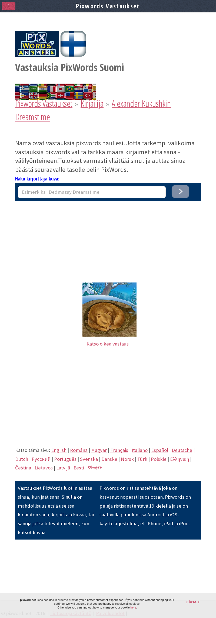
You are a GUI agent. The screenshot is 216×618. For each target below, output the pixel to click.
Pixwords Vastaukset (43, 103)
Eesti (79, 468)
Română (79, 450)
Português (65, 459)
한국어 (95, 468)
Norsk (127, 459)
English (59, 450)
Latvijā (63, 468)
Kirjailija (92, 103)
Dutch (21, 459)
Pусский (41, 459)
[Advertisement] (108, 239)
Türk (142, 459)
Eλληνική (179, 459)
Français (119, 450)
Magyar (99, 450)
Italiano (140, 450)
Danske (109, 459)
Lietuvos (44, 468)
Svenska (89, 459)
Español (159, 450)
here (133, 607)
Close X (193, 601)
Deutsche (182, 450)
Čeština (23, 468)
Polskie (159, 459)
